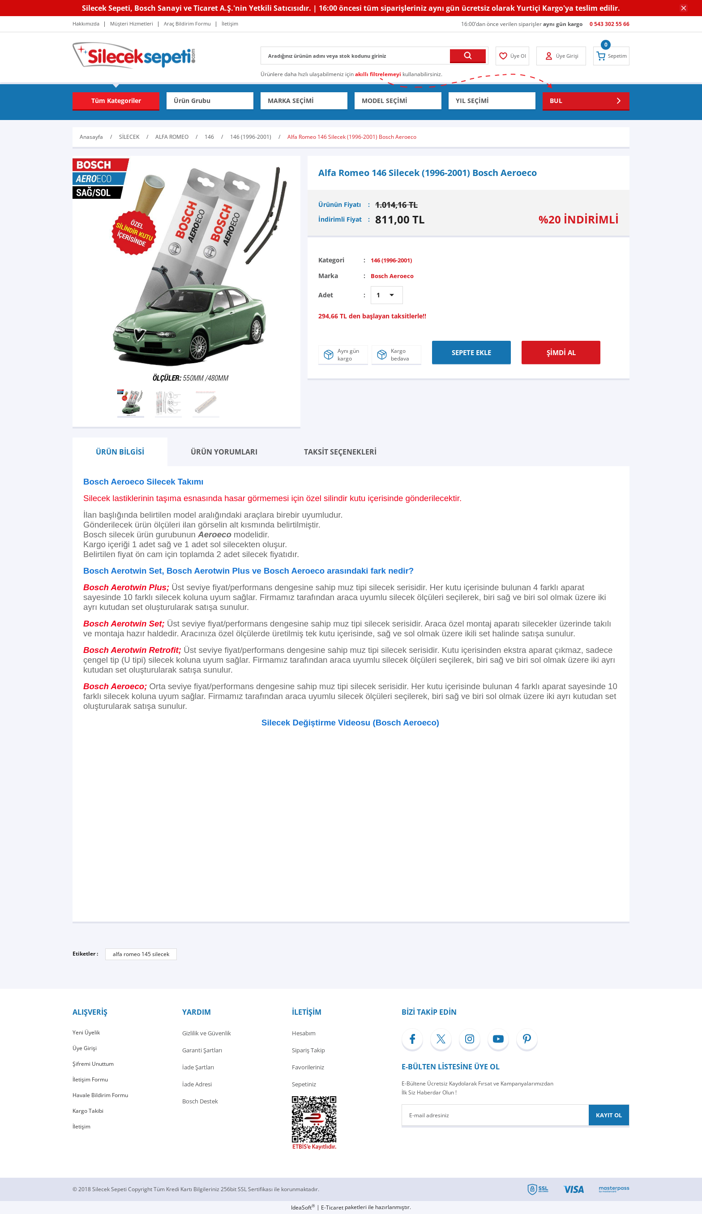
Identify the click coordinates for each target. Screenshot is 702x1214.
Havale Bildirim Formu (102, 1101)
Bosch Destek (200, 1101)
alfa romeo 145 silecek (141, 954)
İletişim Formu (92, 1084)
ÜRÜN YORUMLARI (224, 452)
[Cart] (609, 56)
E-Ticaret (332, 1207)
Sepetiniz (304, 1084)
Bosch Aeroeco (393, 275)
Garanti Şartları (202, 1050)
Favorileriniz (308, 1067)
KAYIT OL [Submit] (609, 1115)
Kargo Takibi (89, 1118)
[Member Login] (515, 56)
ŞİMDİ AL (561, 349)
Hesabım (304, 1033)
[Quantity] (387, 295)
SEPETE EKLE (471, 349)
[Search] (374, 55)
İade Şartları (198, 1067)
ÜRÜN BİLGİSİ (120, 452)
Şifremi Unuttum (95, 1067)
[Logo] (134, 55)
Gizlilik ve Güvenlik (206, 1033)
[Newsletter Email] (515, 1115)
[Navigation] (116, 100)
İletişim (82, 1135)
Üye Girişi (85, 1050)
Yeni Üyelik (87, 1033)
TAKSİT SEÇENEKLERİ (340, 452)
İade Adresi (197, 1084)
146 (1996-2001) (395, 260)
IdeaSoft (303, 1207)
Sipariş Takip (308, 1050)
